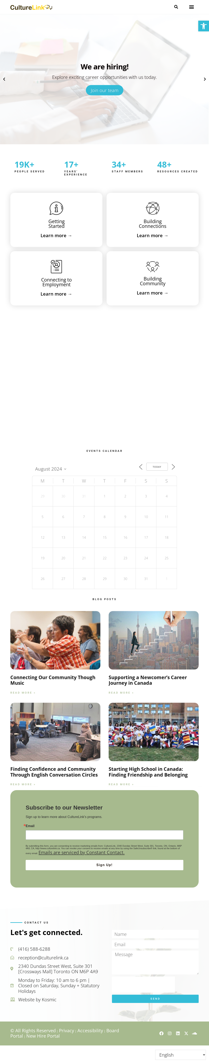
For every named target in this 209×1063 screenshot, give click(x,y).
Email (30, 826)
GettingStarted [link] (56, 223)
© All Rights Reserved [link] (33, 1030)
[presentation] (143, 985)
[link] (203, 26)
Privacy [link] (66, 1030)
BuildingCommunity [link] (153, 281)
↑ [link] (206, 1051)
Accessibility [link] (90, 1030)
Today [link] (157, 574)
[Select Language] (180, 1055)
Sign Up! (104, 865)
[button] (176, 7)
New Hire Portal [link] (43, 1036)
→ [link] (56, 235)
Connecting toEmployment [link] (56, 282)
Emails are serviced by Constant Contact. (81, 852)
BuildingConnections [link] (152, 223)
